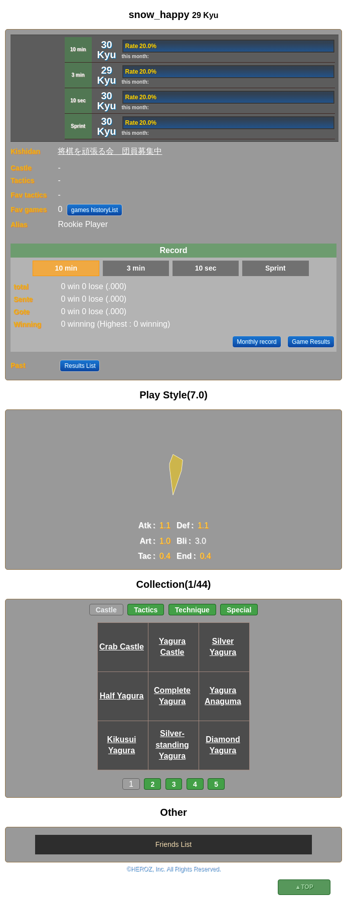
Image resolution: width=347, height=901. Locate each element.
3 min (136, 268)
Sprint (275, 268)
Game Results (311, 341)
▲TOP (304, 886)
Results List (79, 365)
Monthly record (256, 341)
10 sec (206, 268)
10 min (66, 268)
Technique (192, 610)
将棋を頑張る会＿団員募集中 (110, 151)
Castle (106, 610)
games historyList (94, 209)
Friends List (173, 844)
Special (239, 610)
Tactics (145, 610)
